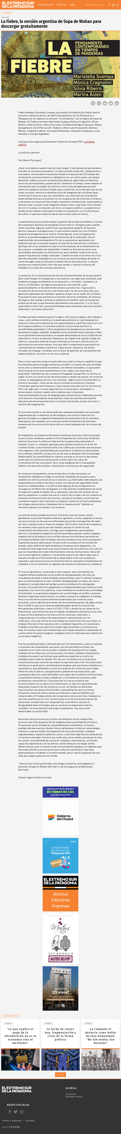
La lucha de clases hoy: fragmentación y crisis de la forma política (60, 1034)
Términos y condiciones (11, 1121)
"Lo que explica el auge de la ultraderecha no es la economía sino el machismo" (20, 1036)
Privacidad (29, 1121)
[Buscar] (105, 4)
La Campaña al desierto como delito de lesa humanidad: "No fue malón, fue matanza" (100, 1036)
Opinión (8, 1023)
